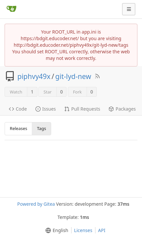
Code (18, 109)
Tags (41, 128)
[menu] (55, 230)
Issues (45, 109)
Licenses (83, 230)
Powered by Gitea (36, 204)
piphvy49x (34, 76)
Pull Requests (82, 109)
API (101, 230)
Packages (122, 109)
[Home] (11, 9)
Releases (18, 128)
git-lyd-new (73, 76)
